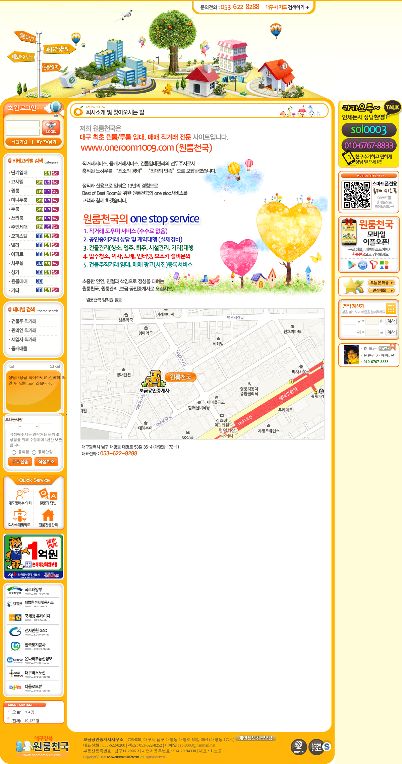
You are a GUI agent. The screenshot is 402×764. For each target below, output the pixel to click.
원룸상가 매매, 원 (379, 355)
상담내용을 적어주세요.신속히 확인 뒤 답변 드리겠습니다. (34, 395)
